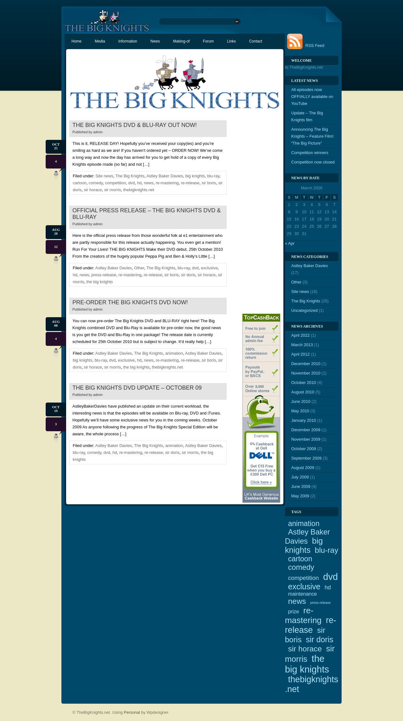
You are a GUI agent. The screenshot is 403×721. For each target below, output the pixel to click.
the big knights (99, 281)
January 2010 (303, 420)
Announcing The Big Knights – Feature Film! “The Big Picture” (312, 136)
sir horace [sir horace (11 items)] (305, 648)
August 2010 (302, 392)
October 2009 (303, 448)
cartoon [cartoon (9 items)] (300, 559)
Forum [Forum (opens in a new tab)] (208, 41)
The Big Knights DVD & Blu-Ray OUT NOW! (134, 125)
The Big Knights (130, 176)
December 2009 (306, 429)
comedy (96, 182)
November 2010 (306, 373)
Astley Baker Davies (164, 176)
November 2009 (306, 439)
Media (100, 41)
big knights (195, 176)
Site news (104, 176)
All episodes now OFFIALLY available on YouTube (312, 96)
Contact (255, 41)
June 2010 (300, 401)
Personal (132, 712)
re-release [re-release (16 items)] (310, 625)
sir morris (112, 189)
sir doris (188, 274)
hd (139, 182)
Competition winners (309, 152)
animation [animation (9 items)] (304, 523)
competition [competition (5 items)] (303, 578)
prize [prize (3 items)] (293, 611)
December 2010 (306, 363)
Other (139, 268)
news (148, 182)
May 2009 (300, 496)
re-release (190, 182)
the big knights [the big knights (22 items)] (307, 663)
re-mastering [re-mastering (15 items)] (303, 615)
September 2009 (306, 458)
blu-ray (213, 176)
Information (127, 41)
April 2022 (300, 335)
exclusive (209, 268)
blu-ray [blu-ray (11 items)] (326, 550)
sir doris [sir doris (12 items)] (319, 639)
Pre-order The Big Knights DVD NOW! (130, 302)
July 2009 (300, 477)
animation (174, 353)
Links (231, 41)
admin (98, 132)
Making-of (181, 41)
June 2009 (300, 486)
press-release (103, 274)
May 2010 (300, 411)
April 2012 (300, 354)
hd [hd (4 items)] (328, 587)
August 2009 (302, 467)
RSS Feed (314, 45)
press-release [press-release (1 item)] (320, 602)
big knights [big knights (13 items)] (304, 545)
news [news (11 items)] (297, 601)
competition (115, 182)
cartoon (79, 182)
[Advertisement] (255, 214)
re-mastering (167, 182)
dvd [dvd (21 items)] (330, 577)
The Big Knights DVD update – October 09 (137, 388)
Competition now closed (313, 162)
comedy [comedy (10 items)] (301, 567)
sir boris (209, 182)
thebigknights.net (138, 189)
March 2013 (302, 344)
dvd (131, 182)
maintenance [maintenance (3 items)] (302, 594)
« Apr (289, 243)
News (155, 41)
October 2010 (303, 382)
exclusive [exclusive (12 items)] (304, 586)
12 (56, 247)
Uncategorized (304, 310)
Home (76, 41)
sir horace (93, 189)
